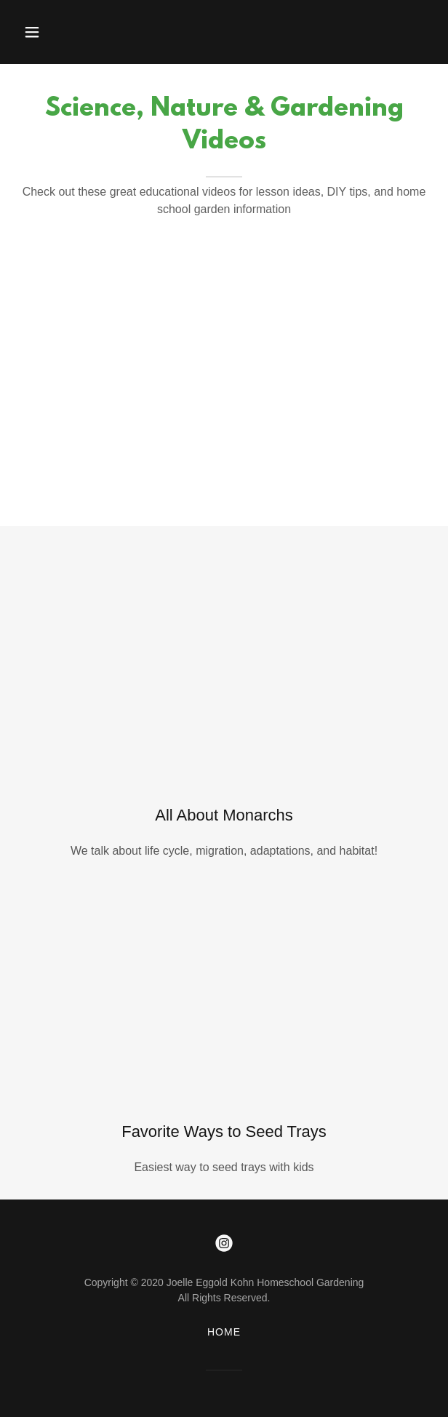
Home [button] (224, 1332)
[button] (45, 32)
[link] (224, 1243)
